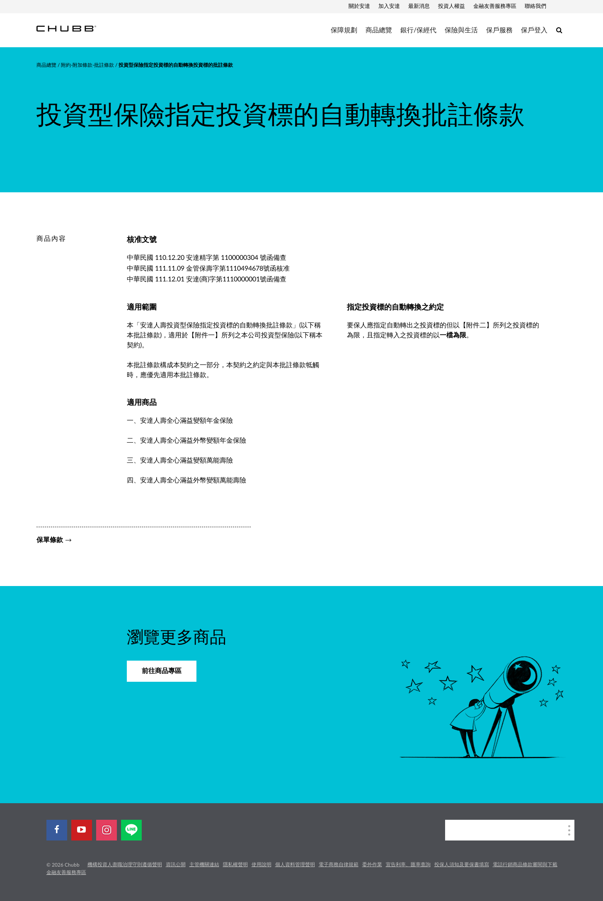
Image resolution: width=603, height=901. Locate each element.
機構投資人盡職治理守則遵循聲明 (124, 864)
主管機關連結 (204, 864)
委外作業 (372, 864)
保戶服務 (499, 30)
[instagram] (106, 830)
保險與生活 (461, 30)
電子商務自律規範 (338, 864)
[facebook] (56, 830)
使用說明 (261, 864)
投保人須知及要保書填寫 (461, 864)
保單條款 (49, 540)
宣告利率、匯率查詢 (408, 864)
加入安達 (389, 6)
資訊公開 (176, 864)
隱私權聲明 (235, 864)
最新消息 (419, 6)
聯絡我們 (535, 6)
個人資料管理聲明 (295, 864)
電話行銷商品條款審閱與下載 (525, 864)
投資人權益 (451, 6)
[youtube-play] (81, 830)
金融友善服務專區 (494, 6)
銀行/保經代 (418, 30)
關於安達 (359, 6)
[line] (131, 830)
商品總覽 (379, 30)
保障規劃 (344, 30)
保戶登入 (534, 30)
